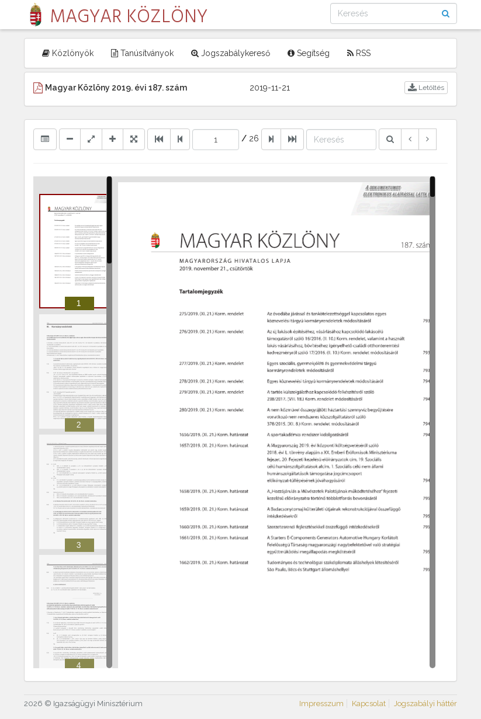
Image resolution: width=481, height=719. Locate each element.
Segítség (309, 53)
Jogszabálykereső (230, 53)
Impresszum (321, 703)
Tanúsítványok (142, 53)
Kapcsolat (369, 703)
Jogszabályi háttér (425, 703)
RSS (359, 53)
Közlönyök (68, 53)
